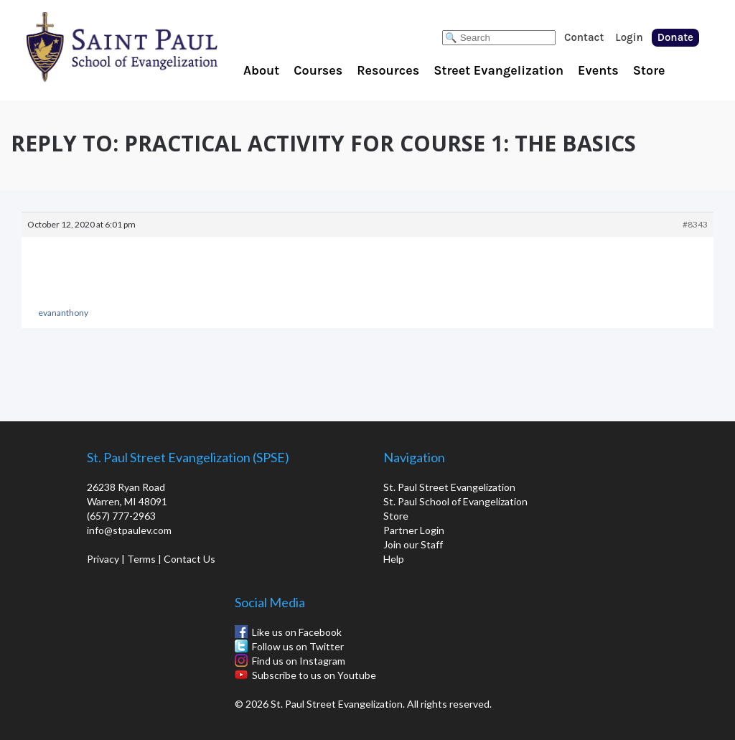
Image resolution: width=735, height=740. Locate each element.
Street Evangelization (498, 70)
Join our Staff (413, 544)
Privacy (103, 559)
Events (598, 70)
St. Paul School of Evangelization (150, 47)
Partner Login (413, 530)
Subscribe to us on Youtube (314, 675)
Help (393, 559)
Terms (141, 559)
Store (649, 70)
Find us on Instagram (298, 661)
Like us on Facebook (297, 632)
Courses (318, 70)
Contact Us (189, 559)
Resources (388, 70)
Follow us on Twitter (298, 646)
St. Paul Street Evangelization (449, 487)
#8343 (695, 224)
